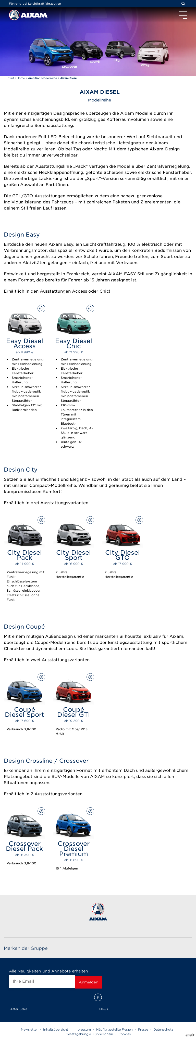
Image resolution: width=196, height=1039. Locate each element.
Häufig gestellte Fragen (114, 1029)
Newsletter (29, 1029)
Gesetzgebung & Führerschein (89, 1034)
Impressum (82, 1029)
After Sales (18, 1009)
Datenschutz (163, 1029)
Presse (143, 1029)
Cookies (124, 1034)
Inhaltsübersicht (55, 1029)
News (103, 1009)
